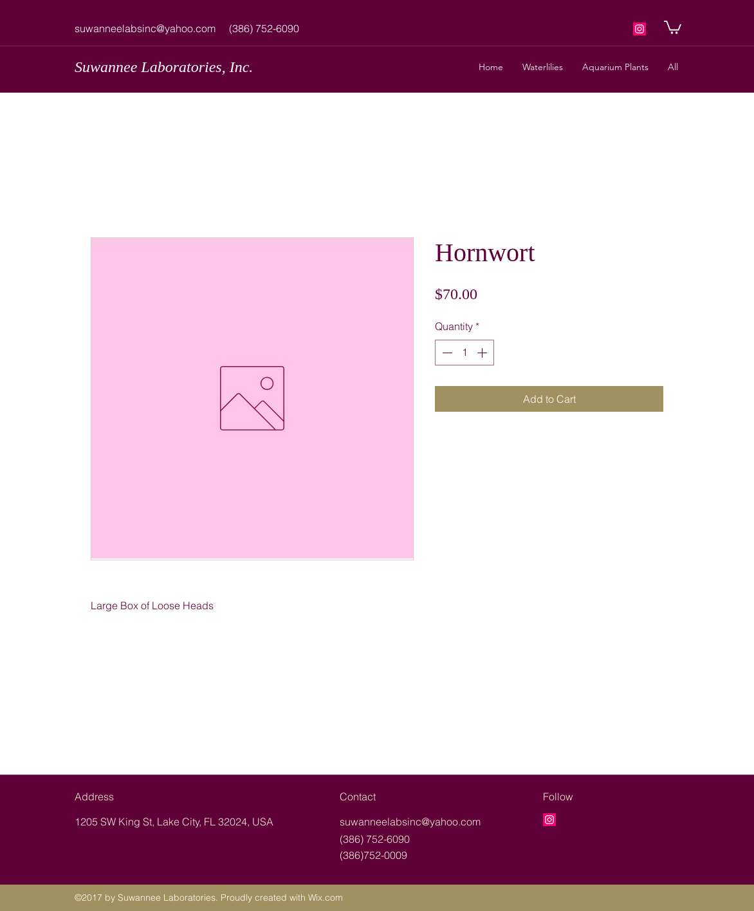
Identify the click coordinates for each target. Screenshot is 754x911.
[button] (672, 26)
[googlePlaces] (639, 29)
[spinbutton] (464, 352)
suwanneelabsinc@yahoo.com (145, 28)
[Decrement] (446, 352)
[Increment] (483, 352)
